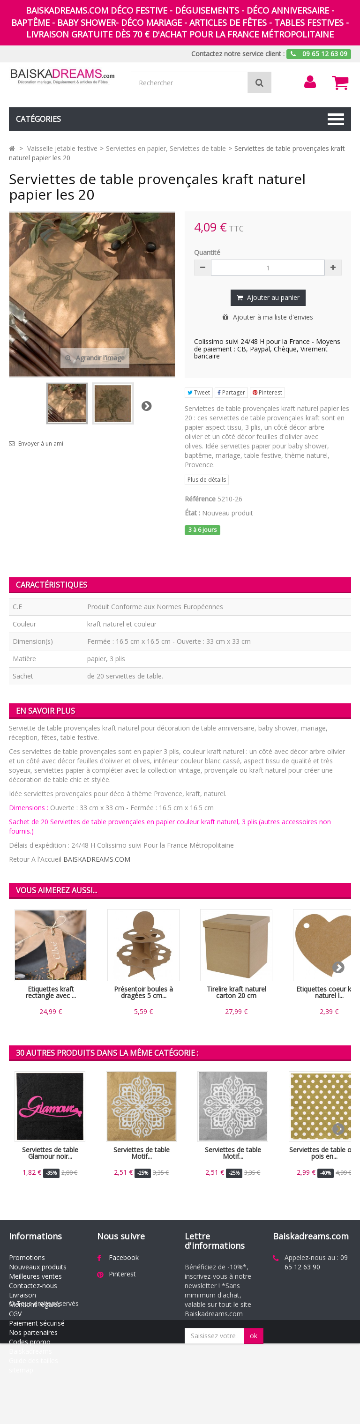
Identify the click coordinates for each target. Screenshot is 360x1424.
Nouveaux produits (38, 1266)
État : (192, 512)
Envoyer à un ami (40, 443)
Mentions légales (34, 1304)
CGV (15, 1313)
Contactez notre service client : (238, 53)
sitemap (21, 1369)
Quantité (207, 252)
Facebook (124, 1257)
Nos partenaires (33, 1332)
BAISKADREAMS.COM (96, 859)
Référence (200, 498)
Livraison (22, 1294)
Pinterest (267, 392)
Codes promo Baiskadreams (30, 1346)
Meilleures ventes (35, 1276)
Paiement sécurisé (37, 1323)
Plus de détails (207, 480)
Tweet (199, 392)
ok (253, 1335)
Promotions (27, 1257)
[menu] (310, 82)
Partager (231, 392)
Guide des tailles (33, 1360)
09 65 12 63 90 (316, 1262)
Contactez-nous (33, 1285)
